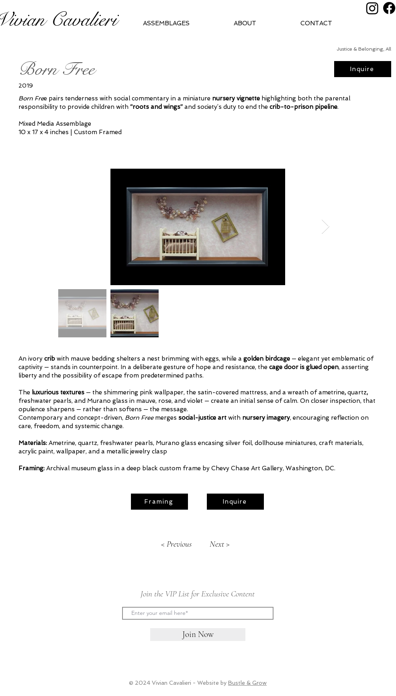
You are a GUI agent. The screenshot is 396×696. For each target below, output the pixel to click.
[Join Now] (197, 634)
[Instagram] (372, 8)
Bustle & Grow (247, 683)
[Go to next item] (219, 544)
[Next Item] (325, 227)
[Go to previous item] (176, 544)
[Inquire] (362, 69)
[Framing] (159, 502)
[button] (261, 23)
